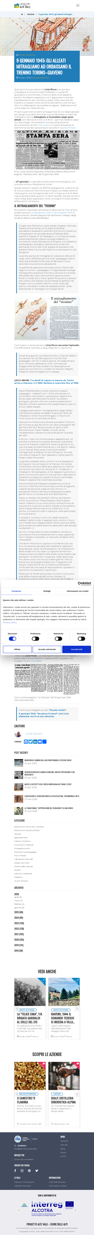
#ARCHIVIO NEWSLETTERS (27, 830)
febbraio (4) (19, 904)
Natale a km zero (22, 863)
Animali (17, 834)
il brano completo (32, 661)
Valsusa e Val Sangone (24, 1182)
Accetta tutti (76, 649)
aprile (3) (18, 897)
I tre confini (44, 125)
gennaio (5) (19, 907)
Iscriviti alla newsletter (23, 1159)
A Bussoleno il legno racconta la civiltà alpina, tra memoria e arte (52, 796)
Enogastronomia (22, 848)
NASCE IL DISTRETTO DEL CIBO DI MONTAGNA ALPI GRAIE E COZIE (48, 784)
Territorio (64, 1141)
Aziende (64, 1145)
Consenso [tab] (16, 591)
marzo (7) (18, 900)
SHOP (63, 1156)
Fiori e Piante (20, 855)
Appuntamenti (20, 837)
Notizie (30, 14)
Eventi (63, 1152)
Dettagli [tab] (47, 591)
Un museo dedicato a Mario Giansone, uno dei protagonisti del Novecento (50, 773)
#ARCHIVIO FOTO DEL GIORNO (29, 827)
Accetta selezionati (47, 649)
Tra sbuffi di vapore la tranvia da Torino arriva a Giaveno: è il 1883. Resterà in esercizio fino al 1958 (46, 381)
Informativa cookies (58, 1186)
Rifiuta (17, 649)
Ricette (17, 870)
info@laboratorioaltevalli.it (25, 1149)
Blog (62, 1149)
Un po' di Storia (27, 55)
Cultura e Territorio (22, 841)
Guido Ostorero (41, 78)
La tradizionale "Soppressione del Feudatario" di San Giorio (49, 808)
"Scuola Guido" (57, 710)
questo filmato (68, 128)
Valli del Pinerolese (22, 1186)
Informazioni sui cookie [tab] (77, 591)
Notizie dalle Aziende (23, 866)
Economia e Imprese (24, 845)
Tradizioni (18, 877)
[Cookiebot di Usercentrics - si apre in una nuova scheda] (80, 584)
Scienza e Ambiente (23, 873)
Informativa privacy (57, 1182)
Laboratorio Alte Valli (23, 859)
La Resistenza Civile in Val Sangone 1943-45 (52, 212)
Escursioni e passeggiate (25, 852)
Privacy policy (10, 622)
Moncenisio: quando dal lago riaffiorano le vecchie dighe (48, 760)
